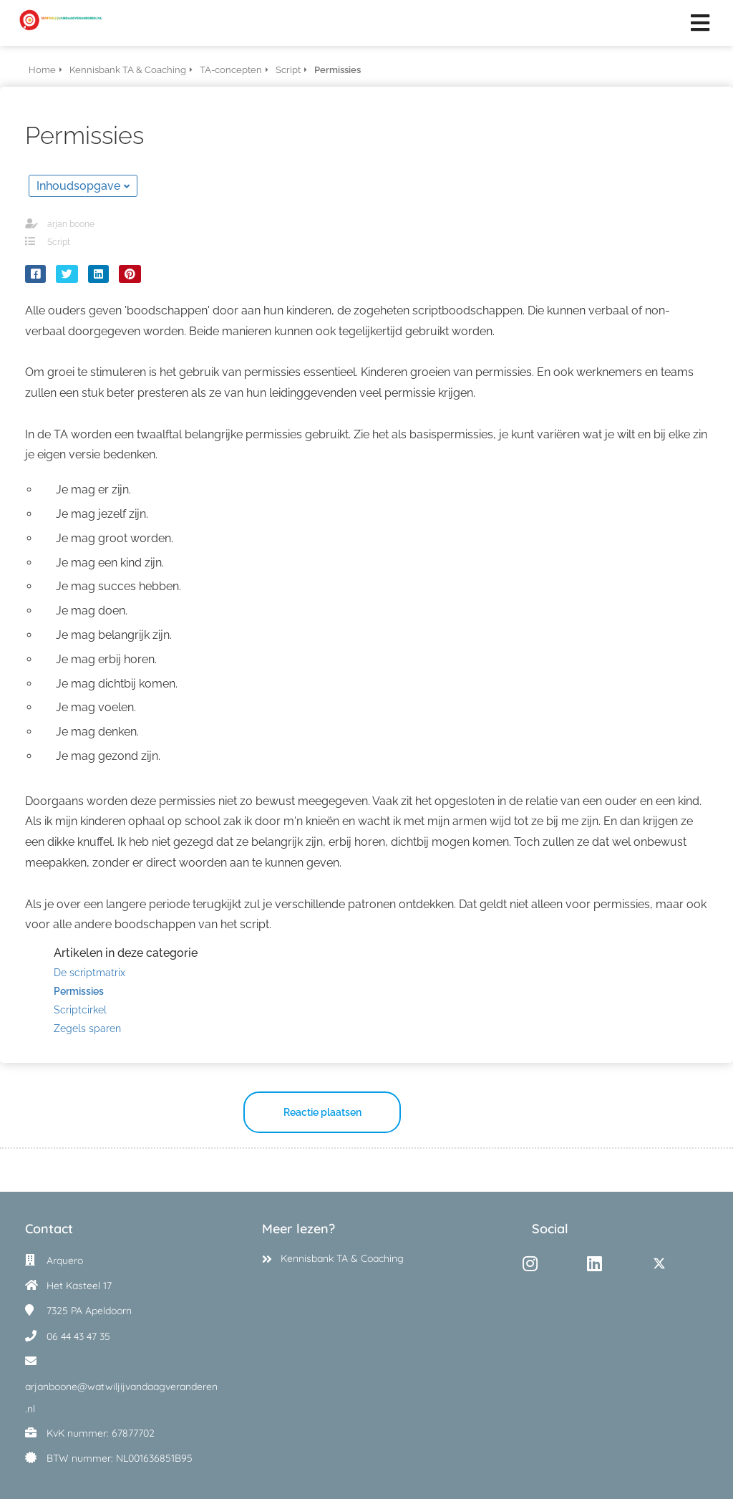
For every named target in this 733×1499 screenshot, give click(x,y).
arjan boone (70, 224)
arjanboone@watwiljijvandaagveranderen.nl (121, 1397)
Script (58, 242)
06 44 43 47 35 (78, 1336)
